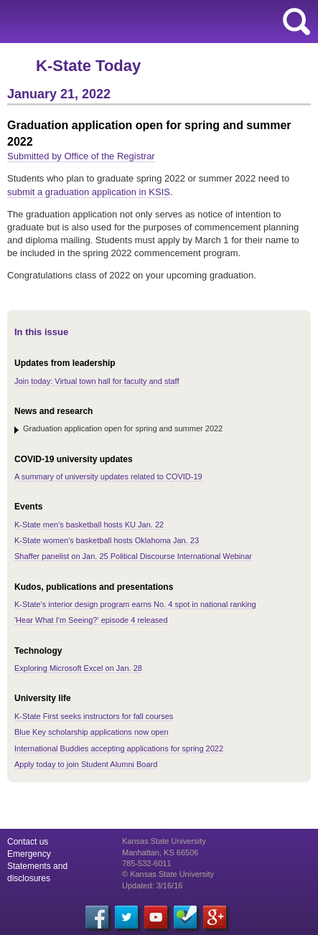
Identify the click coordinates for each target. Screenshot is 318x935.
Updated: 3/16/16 (152, 885)
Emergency (29, 854)
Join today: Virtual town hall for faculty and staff (96, 381)
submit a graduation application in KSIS (88, 192)
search (296, 21)
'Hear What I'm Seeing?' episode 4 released (91, 620)
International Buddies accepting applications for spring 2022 (118, 748)
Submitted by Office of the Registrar (81, 156)
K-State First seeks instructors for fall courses (93, 716)
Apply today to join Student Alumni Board (85, 764)
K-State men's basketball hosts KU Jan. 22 (89, 524)
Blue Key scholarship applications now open (91, 732)
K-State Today (88, 66)
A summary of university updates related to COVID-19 (108, 476)
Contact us (27, 842)
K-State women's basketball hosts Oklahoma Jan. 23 (106, 540)
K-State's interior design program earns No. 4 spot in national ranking (135, 604)
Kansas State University (131, 21)
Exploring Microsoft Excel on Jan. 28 (78, 668)
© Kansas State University (168, 874)
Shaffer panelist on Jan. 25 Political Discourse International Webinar (133, 556)
